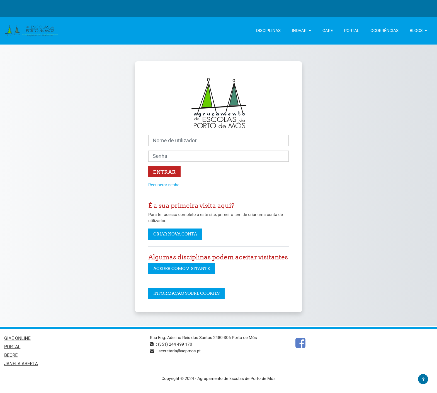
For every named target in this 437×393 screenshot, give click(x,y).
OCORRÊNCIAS (384, 30)
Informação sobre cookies (186, 293)
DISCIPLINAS (268, 30)
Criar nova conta (175, 234)
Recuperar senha (163, 184)
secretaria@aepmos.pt (180, 350)
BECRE (11, 355)
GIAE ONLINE (17, 338)
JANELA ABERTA (21, 363)
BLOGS (417, 30)
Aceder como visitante (181, 268)
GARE (327, 30)
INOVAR (300, 30)
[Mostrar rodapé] (423, 379)
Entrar (164, 172)
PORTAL (351, 30)
